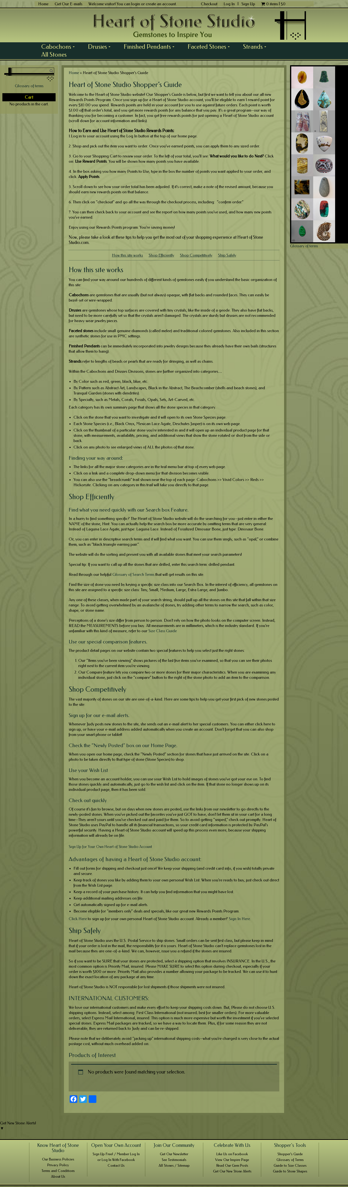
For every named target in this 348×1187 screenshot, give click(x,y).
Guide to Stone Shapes (290, 1171)
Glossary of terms (29, 85)
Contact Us (116, 1165)
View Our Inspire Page (232, 1160)
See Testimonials (174, 1160)
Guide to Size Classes (290, 1165)
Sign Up (248, 3)
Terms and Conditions (58, 1171)
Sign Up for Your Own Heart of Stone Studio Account (110, 846)
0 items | (273, 3)
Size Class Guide (162, 630)
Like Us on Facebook (232, 1154)
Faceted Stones (210, 46)
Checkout (209, 3)
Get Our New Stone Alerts (232, 1171)
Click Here (78, 918)
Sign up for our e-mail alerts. (99, 715)
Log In (229, 3)
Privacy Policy (58, 1165)
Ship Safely (227, 255)
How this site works (127, 255)
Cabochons (59, 46)
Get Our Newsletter (174, 1154)
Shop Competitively (196, 255)
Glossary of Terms (290, 1160)
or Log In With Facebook (116, 1160)
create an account (161, 3)
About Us (58, 1176)
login (135, 3)
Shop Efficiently (161, 255)
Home (43, 3)
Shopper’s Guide (290, 1154)
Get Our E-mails (68, 3)
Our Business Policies (58, 1159)
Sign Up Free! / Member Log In (116, 1154)
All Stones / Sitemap (174, 1165)
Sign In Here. (240, 918)
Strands (256, 46)
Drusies (101, 46)
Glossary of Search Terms (133, 574)
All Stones (54, 54)
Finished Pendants (151, 46)
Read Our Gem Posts (232, 1165)
